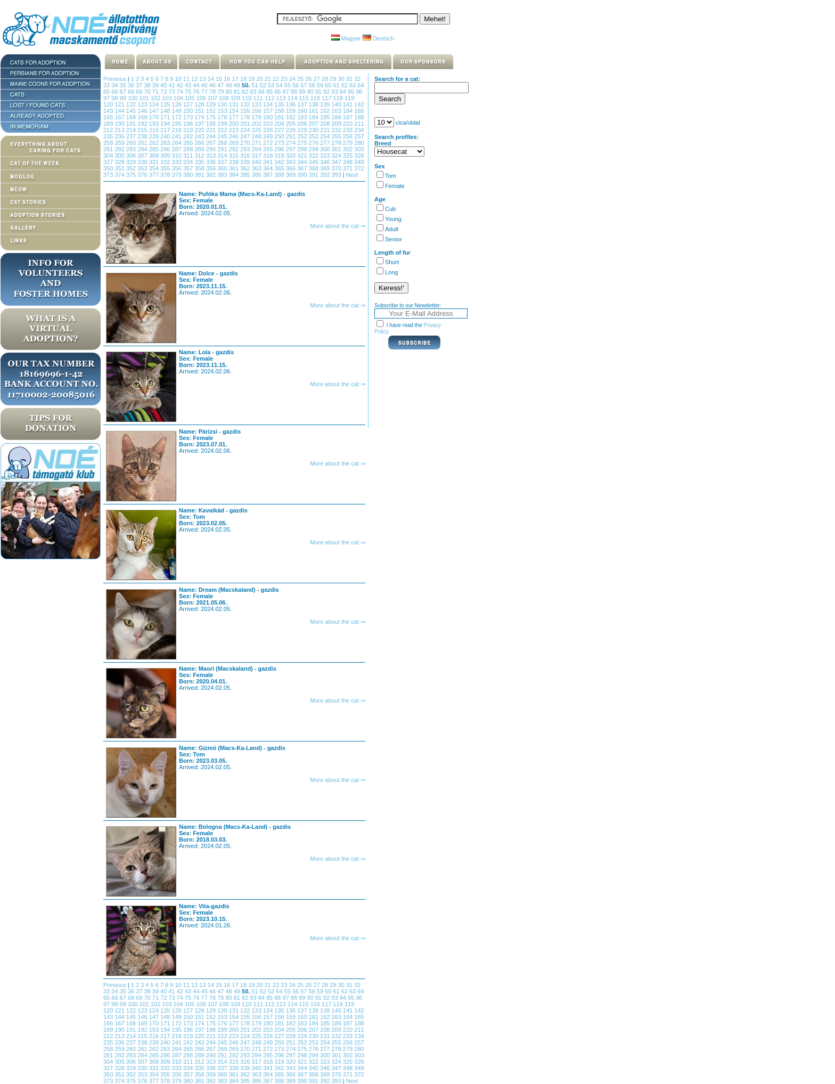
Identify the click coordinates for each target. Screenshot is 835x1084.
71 (156, 91)
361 (234, 168)
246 (234, 136)
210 (348, 123)
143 (108, 111)
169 (143, 117)
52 (264, 85)
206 (302, 123)
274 (291, 143)
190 (120, 123)
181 (279, 117)
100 (133, 98)
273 (279, 143)
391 (314, 175)
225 (257, 130)
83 (254, 91)
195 (177, 123)
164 (348, 111)
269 (234, 143)
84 (262, 91)
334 (188, 162)
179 (257, 117)
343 (291, 162)
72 (164, 91)
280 (359, 143)
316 (245, 155)
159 (291, 111)
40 (164, 85)
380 (188, 175)
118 (338, 98)
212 (108, 130)
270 (245, 143)
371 (348, 168)
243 (200, 136)
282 (120, 149)
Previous (114, 79)
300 (325, 149)
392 (325, 175)
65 (107, 91)
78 (213, 91)
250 (279, 136)
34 (115, 85)
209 (336, 123)
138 (314, 104)
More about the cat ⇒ (337, 226)
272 (268, 143)
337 (222, 162)
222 (222, 130)
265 (188, 143)
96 (359, 91)
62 (345, 85)
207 (314, 123)
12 (195, 79)
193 (154, 123)
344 (302, 162)
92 (327, 91)
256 (348, 136)
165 (359, 111)
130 (222, 104)
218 (177, 130)
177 (234, 117)
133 (257, 104)
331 (154, 162)
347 (336, 162)
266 (200, 143)
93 (335, 91)
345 (314, 162)
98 (115, 98)
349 (359, 162)
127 (188, 104)
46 (213, 85)
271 (257, 143)
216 (154, 130)
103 (167, 98)
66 (115, 91)
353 (143, 168)
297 (291, 149)
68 (132, 91)
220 (200, 130)
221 (211, 130)
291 (222, 149)
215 (143, 130)
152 (211, 111)
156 (257, 111)
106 (201, 98)
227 (279, 130)
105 (190, 98)
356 (177, 168)
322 (314, 155)
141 (348, 104)
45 (205, 85)
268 (222, 143)
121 (120, 104)
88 (295, 91)
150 (188, 111)
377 (154, 175)
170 (154, 117)
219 (188, 130)
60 (329, 85)
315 (234, 155)
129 (211, 104)
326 (359, 155)
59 (321, 85)
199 (222, 123)
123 (143, 104)
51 (255, 85)
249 (268, 136)
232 (336, 130)
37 (140, 85)
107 (213, 98)
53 (272, 85)
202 (257, 123)
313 (211, 155)
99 (124, 98)
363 (257, 168)
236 (120, 136)
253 (314, 136)
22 (277, 79)
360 (222, 168)
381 (200, 175)
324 (336, 155)
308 (154, 155)
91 (319, 91)
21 (269, 79)
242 (188, 136)
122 (131, 104)
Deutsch (378, 38)
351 (120, 168)
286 (165, 149)
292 (234, 149)
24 (293, 79)
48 (229, 85)
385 (245, 175)
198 (211, 123)
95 (352, 91)
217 (165, 130)
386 (257, 175)
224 (245, 130)
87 (287, 91)
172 (177, 117)
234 (359, 130)
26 (309, 79)
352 (131, 168)
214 (131, 130)
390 (302, 175)
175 (211, 117)
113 (281, 98)
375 (131, 175)
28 (326, 79)
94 (344, 91)
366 (291, 168)
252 (302, 136)
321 (302, 155)
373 (108, 175)
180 (268, 117)
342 (279, 162)
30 (342, 79)
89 (303, 91)
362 (245, 168)
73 (172, 91)
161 (314, 111)
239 (154, 136)
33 (107, 85)
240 (165, 136)
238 (143, 136)
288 (188, 149)
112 (270, 98)
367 (302, 168)
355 (165, 168)
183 (302, 117)
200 (234, 123)
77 (205, 91)
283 (131, 149)
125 (165, 104)
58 (312, 85)
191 (131, 123)
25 (301, 79)
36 (132, 85)
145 (131, 111)
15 (220, 79)
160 (302, 111)
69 (140, 91)
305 (120, 155)
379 (177, 175)
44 (197, 85)
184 (314, 117)
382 (211, 175)
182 (291, 117)
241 (177, 136)
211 (359, 123)
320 (291, 155)
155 (245, 111)
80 (229, 91)
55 (288, 85)
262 (154, 143)
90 (311, 91)
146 (143, 111)
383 (222, 175)
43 (189, 85)
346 (325, 162)
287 (177, 149)
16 (228, 79)
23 (285, 79)
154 (234, 111)
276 (314, 143)
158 (279, 111)
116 (316, 98)
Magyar (346, 38)
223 (234, 130)
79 (221, 91)
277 (325, 143)
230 (314, 130)
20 (260, 79)
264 (177, 143)
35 (124, 85)
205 (291, 123)
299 (314, 149)
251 (291, 136)
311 (188, 155)
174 (200, 117)
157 (268, 111)
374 (120, 175)
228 (291, 130)
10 (179, 79)
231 (325, 130)
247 (245, 136)
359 (211, 168)
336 (211, 162)
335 (200, 162)
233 (348, 130)
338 (234, 162)
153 (222, 111)
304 (108, 155)
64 (360, 85)
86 (278, 91)
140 (336, 104)
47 (221, 85)
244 (211, 136)
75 (189, 91)
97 (107, 98)
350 (108, 168)
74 (181, 91)
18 (244, 79)
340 (257, 162)
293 (245, 149)
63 (353, 85)
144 (120, 111)
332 (165, 162)
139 (325, 104)
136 (291, 104)
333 (177, 162)
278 (336, 143)
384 (234, 175)
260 (131, 143)
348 (348, 162)
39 (156, 85)
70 (148, 91)
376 (143, 175)
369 (325, 168)
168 (131, 117)
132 (245, 104)
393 (336, 175)
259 (120, 143)
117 (327, 98)
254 (325, 136)
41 (172, 85)
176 (222, 117)
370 (336, 168)
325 (348, 155)
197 (200, 123)
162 (325, 111)
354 (154, 168)
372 (359, 168)
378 (165, 175)
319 (279, 155)
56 (296, 85)
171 (165, 117)
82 (246, 91)
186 (336, 117)
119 (349, 98)
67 (124, 91)
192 (143, 123)
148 (165, 111)
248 (257, 136)
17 (236, 79)
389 (291, 175)
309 (165, 155)
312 (200, 155)
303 (359, 149)
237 (131, 136)
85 (270, 91)
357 (188, 168)
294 (257, 149)
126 (177, 104)
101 (144, 98)
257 (359, 136)
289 (200, 149)
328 (120, 162)
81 (238, 91)
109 (236, 98)
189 (108, 123)
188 (359, 117)
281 (108, 149)
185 (325, 117)
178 (245, 117)
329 (131, 162)
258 (108, 143)
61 (337, 85)
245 (222, 136)
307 (143, 155)
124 (154, 104)
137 (302, 104)
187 (348, 117)
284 (143, 149)
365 (279, 168)
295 (268, 149)
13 (203, 79)
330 (143, 162)
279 (348, 143)
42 (181, 85)
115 (304, 98)
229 (302, 130)
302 (348, 149)
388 (279, 175)
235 (108, 136)
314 (222, 155)
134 (268, 104)
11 (187, 79)
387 (268, 175)
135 (279, 104)
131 (234, 104)
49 (238, 85)
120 (108, 104)
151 (200, 111)
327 (108, 162)
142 (359, 104)
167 (120, 117)
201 (245, 123)
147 (154, 111)
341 (268, 162)
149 (177, 111)
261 (143, 143)
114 (293, 98)
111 (259, 98)
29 (334, 79)
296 (279, 149)
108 (224, 98)
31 (350, 79)
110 (247, 98)
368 (314, 168)
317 (257, 155)
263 (165, 143)
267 (211, 143)
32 (357, 79)
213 (120, 130)
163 (336, 111)
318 (268, 155)
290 (211, 149)
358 (200, 168)
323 (325, 155)
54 (280, 85)
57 (304, 85)
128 (200, 104)
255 (336, 136)
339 (245, 162)
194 (165, 123)
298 (302, 149)
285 (154, 149)
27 (318, 79)
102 (156, 98)
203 (268, 123)
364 (268, 168)
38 (148, 85)
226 (268, 130)
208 (325, 123)
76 (197, 91)
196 (188, 123)
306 (131, 155)
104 (179, 98)
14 (212, 79)
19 (252, 79)
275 (302, 143)
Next (352, 175)
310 (177, 155)
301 (336, 149)
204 (279, 123)
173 (188, 117)
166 (108, 117)
